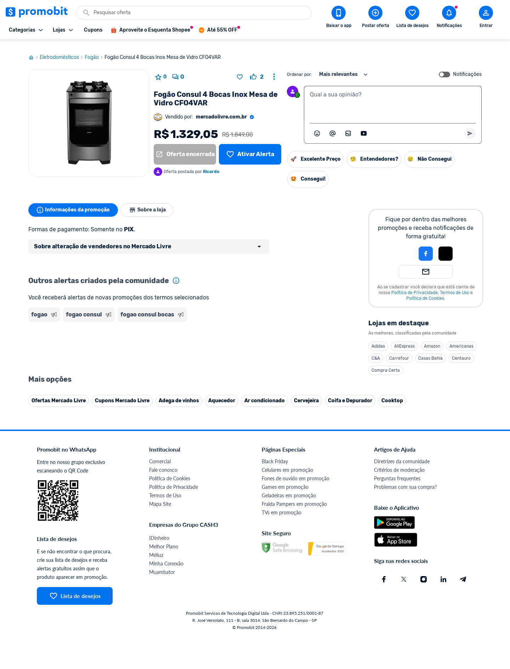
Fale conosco (163, 463)
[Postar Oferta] (375, 18)
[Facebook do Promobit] (384, 572)
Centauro (461, 351)
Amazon (432, 339)
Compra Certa (386, 363)
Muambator (162, 565)
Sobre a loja (149, 203)
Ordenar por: (299, 67)
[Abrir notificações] (449, 18)
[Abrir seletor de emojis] (317, 127)
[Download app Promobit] (338, 18)
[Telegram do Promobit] (463, 572)
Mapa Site (160, 497)
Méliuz (156, 548)
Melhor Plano (163, 540)
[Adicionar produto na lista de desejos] (240, 70)
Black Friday (275, 455)
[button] (402, 247)
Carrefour (399, 351)
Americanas (461, 339)
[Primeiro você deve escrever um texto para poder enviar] (470, 126)
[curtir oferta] (257, 70)
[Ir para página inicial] (34, 51)
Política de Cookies (425, 291)
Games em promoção (285, 480)
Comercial (160, 455)
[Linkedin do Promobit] (443, 572)
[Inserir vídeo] (364, 127)
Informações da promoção (73, 203)
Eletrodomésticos (62, 51)
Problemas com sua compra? (405, 480)
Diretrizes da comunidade (402, 455)
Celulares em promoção (287, 463)
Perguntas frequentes (397, 472)
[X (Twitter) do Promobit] (404, 572)
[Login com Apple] (445, 247)
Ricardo (211, 164)
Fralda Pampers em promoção (294, 497)
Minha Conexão (166, 557)
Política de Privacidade (414, 285)
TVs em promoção (281, 506)
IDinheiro (159, 531)
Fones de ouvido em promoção (295, 472)
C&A (376, 351)
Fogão (94, 51)
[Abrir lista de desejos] (412, 18)
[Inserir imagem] (348, 127)
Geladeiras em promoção (289, 489)
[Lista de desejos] (250, 147)
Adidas (378, 339)
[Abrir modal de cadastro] (486, 18)
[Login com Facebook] (426, 247)
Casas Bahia (430, 351)
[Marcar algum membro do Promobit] (332, 127)
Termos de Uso (454, 285)
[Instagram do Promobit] (424, 572)
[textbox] (393, 96)
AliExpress (404, 339)
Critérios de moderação (399, 463)
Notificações (467, 68)
